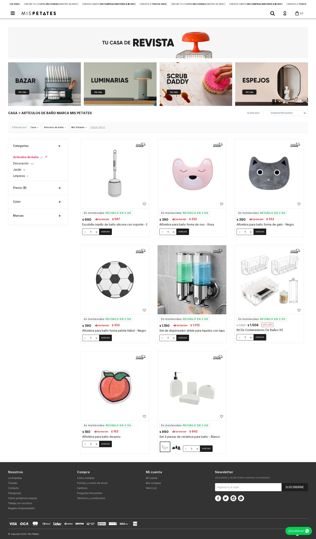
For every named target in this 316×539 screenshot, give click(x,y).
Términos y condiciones (91, 498)
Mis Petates (78, 127)
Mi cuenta (151, 477)
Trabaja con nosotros (20, 503)
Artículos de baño (54, 127)
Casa (33, 127)
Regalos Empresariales (21, 508)
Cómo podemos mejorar (22, 498)
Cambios (82, 488)
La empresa (15, 477)
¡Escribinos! (296, 531)
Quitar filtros (97, 127)
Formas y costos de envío (92, 483)
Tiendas (12, 483)
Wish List (151, 488)
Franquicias (14, 493)
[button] (272, 13)
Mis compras (153, 483)
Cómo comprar (86, 477)
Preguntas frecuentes (89, 493)
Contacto (13, 488)
